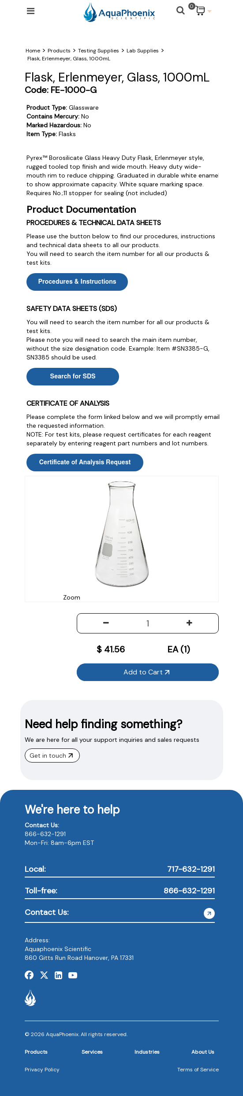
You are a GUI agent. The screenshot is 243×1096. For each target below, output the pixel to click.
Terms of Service (198, 1069)
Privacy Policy (42, 1069)
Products (36, 1051)
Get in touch (51, 755)
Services (92, 1051)
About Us (202, 1051)
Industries (147, 1051)
